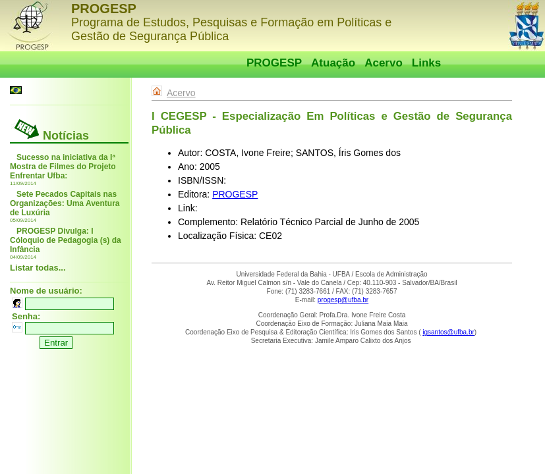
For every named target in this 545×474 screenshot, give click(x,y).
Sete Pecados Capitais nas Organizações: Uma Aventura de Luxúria (65, 203)
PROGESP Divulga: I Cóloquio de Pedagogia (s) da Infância (65, 240)
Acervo (383, 63)
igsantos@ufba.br (448, 332)
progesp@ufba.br (343, 299)
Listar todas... (38, 268)
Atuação (333, 63)
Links (426, 63)
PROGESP (274, 63)
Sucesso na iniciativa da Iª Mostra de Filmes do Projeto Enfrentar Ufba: (63, 166)
